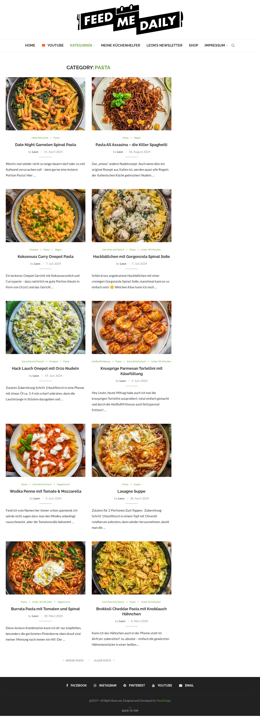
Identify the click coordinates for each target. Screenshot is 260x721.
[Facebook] (77, 691)
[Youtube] (162, 691)
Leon (35, 152)
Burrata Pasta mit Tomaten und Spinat (45, 614)
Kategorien (81, 45)
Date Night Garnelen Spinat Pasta (45, 145)
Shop (193, 45)
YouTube (53, 45)
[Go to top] (130, 715)
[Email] (186, 691)
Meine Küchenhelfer (120, 45)
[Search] (233, 45)
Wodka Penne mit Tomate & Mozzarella (45, 496)
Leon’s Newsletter (164, 45)
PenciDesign (163, 706)
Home (30, 45)
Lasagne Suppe (131, 496)
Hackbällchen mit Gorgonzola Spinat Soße (131, 257)
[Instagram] (105, 691)
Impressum (215, 45)
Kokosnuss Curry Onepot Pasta (45, 257)
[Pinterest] (134, 691)
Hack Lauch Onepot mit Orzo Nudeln (45, 369)
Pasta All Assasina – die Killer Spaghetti (131, 145)
